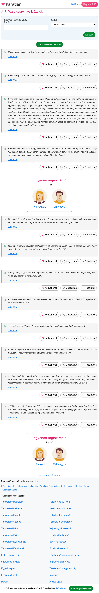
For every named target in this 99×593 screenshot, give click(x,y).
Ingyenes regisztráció (49, 180)
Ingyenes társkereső (60, 561)
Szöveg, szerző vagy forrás (15, 21)
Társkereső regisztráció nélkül (65, 555)
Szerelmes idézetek (11, 561)
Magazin (54, 575)
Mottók (4, 581)
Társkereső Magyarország (63, 568)
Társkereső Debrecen (12, 508)
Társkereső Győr (9, 535)
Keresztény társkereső (61, 508)
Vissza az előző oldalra (49, 475)
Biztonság (68, 486)
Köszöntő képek (9, 575)
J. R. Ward (12, 56)
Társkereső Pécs (9, 528)
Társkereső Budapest (12, 501)
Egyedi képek (8, 568)
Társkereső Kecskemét (13, 548)
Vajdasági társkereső (60, 528)
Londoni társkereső (59, 535)
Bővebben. (61, 588)
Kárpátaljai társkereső (61, 521)
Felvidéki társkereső (60, 515)
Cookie (78, 486)
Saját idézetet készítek (49, 44)
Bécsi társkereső (58, 541)
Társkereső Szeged (11, 521)
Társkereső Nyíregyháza (13, 541)
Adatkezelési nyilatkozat (51, 486)
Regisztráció (89, 4)
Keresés (89, 34)
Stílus (54, 19)
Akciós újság (56, 581)
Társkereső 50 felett (60, 501)
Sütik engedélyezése (80, 588)
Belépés (75, 4)
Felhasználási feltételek (27, 486)
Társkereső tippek (9, 490)
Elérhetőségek (7, 486)
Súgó (86, 486)
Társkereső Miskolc (11, 515)
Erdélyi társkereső (10, 555)
